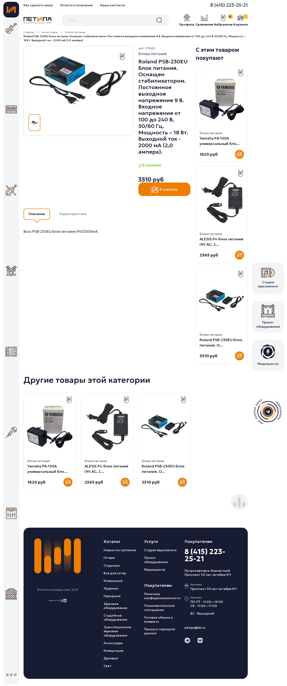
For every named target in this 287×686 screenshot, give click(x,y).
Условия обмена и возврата (158, 619)
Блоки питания (75, 32)
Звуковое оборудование (115, 606)
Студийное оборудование (115, 617)
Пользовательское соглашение (159, 608)
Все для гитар (115, 573)
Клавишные (113, 581)
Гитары (109, 558)
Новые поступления (120, 550)
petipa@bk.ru (195, 628)
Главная (29, 32)
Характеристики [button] (73, 214)
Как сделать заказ (38, 5)
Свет (107, 666)
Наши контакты (112, 5)
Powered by (58, 600)
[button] (234, 504)
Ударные (111, 588)
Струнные (112, 565)
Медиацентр (154, 570)
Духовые (111, 658)
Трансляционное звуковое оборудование (117, 631)
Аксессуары (49, 32)
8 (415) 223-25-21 (229, 5)
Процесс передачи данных (159, 631)
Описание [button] (36, 214)
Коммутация (113, 651)
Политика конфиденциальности (162, 596)
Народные (112, 596)
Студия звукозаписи (160, 550)
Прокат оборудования (156, 560)
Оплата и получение (76, 5)
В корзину (164, 189)
